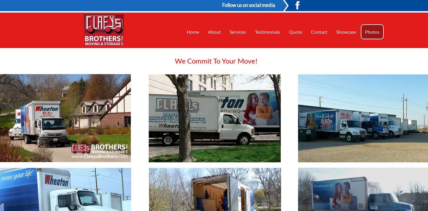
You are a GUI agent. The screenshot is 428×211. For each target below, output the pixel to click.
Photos (372, 32)
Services (238, 32)
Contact (319, 32)
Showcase (346, 32)
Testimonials (267, 32)
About (214, 32)
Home (193, 32)
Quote (295, 32)
